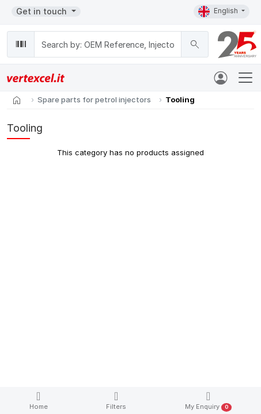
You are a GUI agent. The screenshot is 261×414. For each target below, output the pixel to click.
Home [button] (38, 400)
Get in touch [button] (42, 11)
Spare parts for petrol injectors (94, 99)
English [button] (219, 11)
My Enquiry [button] (208, 401)
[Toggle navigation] (245, 77)
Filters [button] (116, 400)
